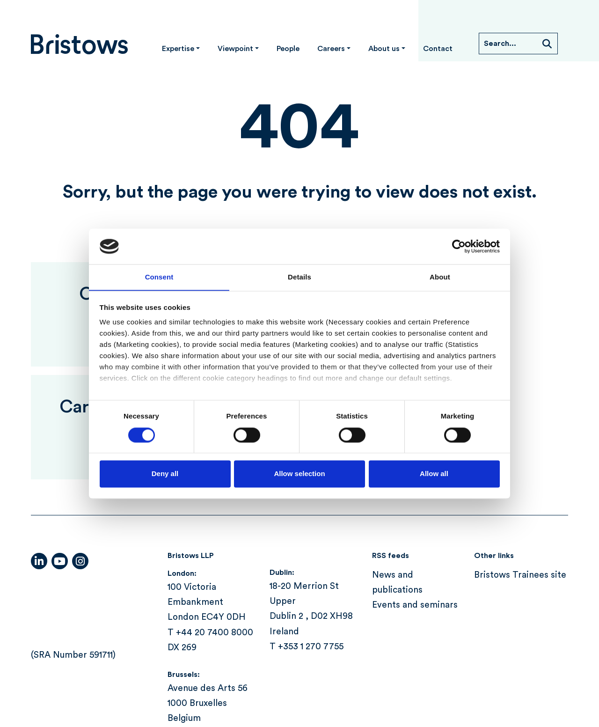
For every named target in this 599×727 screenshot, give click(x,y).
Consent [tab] (159, 277)
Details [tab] (299, 277)
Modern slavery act (337, 679)
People (288, 48)
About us (384, 48)
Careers (331, 48)
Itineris (553, 685)
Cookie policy (249, 679)
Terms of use (423, 679)
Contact (438, 48)
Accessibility (57, 679)
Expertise (178, 48)
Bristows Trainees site (520, 481)
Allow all (434, 474)
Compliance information (152, 679)
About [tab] (440, 277)
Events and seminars (415, 511)
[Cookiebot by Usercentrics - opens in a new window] (459, 246)
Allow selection (299, 474)
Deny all (165, 474)
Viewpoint (235, 48)
